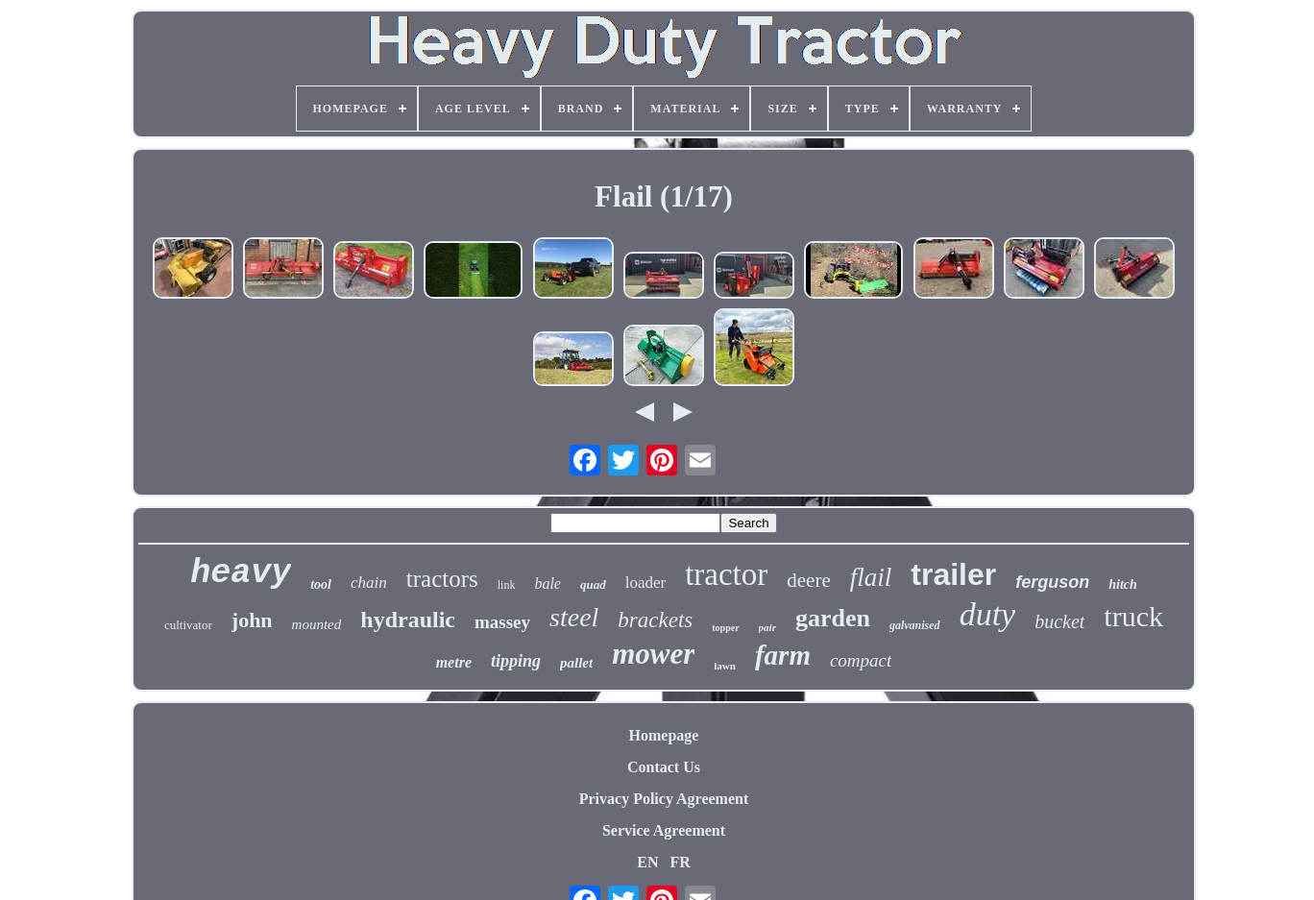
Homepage (664, 735)
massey (502, 622)
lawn (725, 665)
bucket (1059, 621)
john (252, 620)
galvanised (914, 625)
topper (725, 627)
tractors (442, 579)
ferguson (1052, 582)
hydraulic (407, 619)
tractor (726, 574)
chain (369, 582)
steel (573, 617)
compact (860, 660)
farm (783, 655)
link (507, 585)
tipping (516, 660)
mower (653, 653)
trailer (953, 574)
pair (767, 627)
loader (645, 582)
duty (988, 614)
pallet (576, 662)
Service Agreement (663, 830)
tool (320, 584)
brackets (655, 620)
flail (871, 577)
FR (679, 862)
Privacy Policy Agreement (664, 799)
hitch (1122, 584)
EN (647, 862)
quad (593, 584)
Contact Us (663, 767)
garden (832, 618)
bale (547, 583)
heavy (240, 573)
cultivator (188, 625)
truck (1133, 616)
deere (808, 580)
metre (454, 662)
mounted (317, 624)
